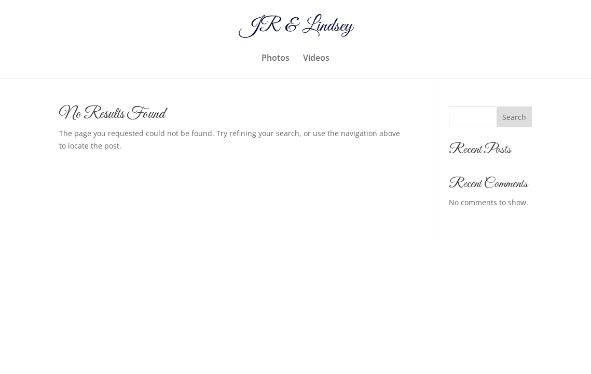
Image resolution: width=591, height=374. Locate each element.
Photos (276, 58)
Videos (316, 58)
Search (514, 117)
